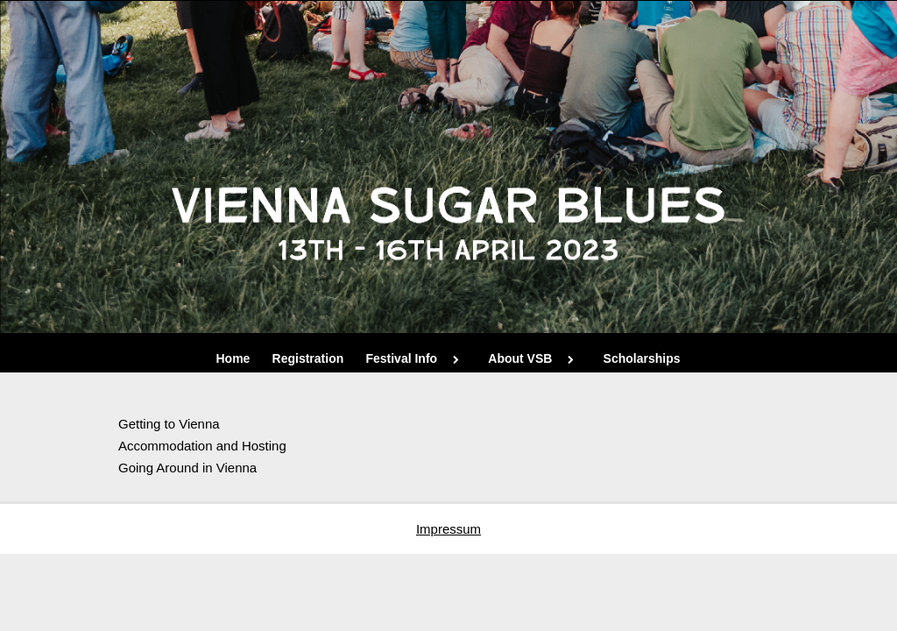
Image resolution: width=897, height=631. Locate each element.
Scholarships (642, 358)
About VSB (534, 358)
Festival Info (415, 358)
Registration (308, 358)
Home (233, 358)
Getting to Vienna (170, 423)
